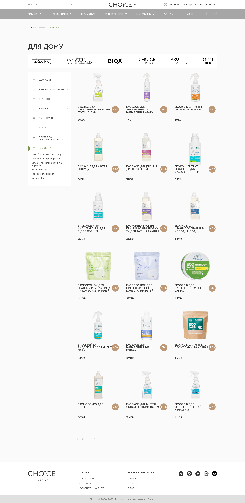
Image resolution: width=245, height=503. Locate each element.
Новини (189, 14)
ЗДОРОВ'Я (45, 80)
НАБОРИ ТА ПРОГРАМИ (51, 89)
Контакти (170, 14)
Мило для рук (40, 169)
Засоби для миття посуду (46, 154)
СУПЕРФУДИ (46, 118)
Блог (131, 488)
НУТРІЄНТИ (45, 108)
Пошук (32, 4)
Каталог (133, 478)
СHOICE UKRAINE (88, 478)
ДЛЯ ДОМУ (45, 46)
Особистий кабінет (91, 488)
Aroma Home (39, 178)
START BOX (41, 99)
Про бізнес (88, 14)
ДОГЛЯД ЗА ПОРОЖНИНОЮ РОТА (51, 138)
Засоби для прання (43, 174)
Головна (32, 27)
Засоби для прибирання (46, 159)
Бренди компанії (114, 14)
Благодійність (145, 14)
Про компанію (60, 14)
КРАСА (42, 128)
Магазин (33, 14)
